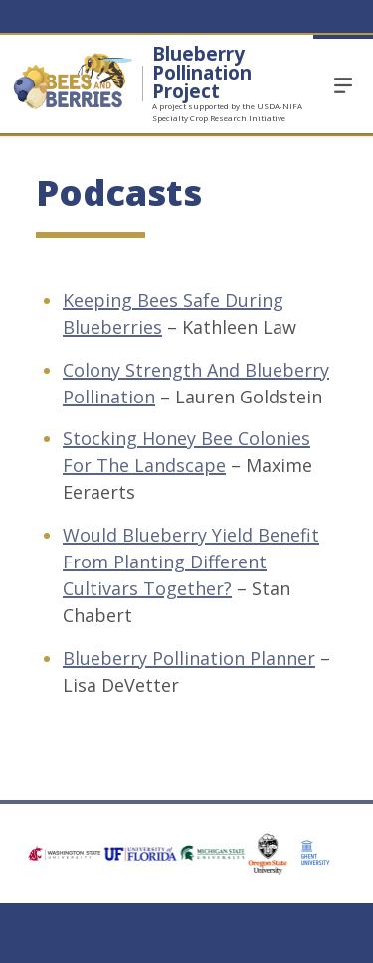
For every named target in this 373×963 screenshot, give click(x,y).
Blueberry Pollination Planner (189, 658)
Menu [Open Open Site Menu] (343, 84)
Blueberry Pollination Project (202, 72)
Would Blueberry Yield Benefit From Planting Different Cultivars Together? (191, 561)
